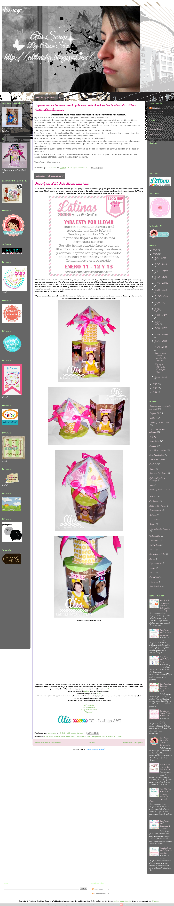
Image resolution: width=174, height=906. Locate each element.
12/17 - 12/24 (160, 257)
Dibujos (152, 524)
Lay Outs (152, 464)
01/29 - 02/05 (161, 334)
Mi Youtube (89, 705)
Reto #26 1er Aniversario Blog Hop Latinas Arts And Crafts (165, 605)
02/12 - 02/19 (161, 328)
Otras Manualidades (157, 554)
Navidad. (152, 446)
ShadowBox (154, 519)
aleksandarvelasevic (122, 901)
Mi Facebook (89, 707)
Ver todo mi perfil (156, 111)
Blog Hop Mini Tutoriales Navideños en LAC (165, 687)
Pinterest (89, 712)
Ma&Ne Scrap (154, 545)
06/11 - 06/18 (161, 277)
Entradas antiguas (133, 742)
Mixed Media (154, 441)
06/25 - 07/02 (161, 270)
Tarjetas (152, 418)
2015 (155, 388)
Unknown (156, 108)
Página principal (155, 124)
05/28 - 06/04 (161, 283)
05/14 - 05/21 (161, 289)
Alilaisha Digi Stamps (157, 506)
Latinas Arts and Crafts (117, 689)
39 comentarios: (75, 733)
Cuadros (152, 469)
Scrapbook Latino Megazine (159, 528)
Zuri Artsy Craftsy (156, 455)
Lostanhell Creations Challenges (157, 479)
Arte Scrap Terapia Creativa (159, 489)
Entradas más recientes (48, 742)
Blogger (155, 901)
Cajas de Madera (155, 563)
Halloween (153, 496)
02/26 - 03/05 (158, 322)
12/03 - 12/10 (161, 264)
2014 (155, 392)
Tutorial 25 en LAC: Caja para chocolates (166, 850)
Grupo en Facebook (156, 129)
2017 (155, 254)
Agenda (152, 559)
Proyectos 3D (98, 736)
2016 (155, 384)
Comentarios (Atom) (95, 749)
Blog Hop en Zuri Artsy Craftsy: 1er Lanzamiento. (165, 741)
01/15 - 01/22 (161, 341)
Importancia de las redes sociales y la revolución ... (160, 357)
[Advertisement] (12, 608)
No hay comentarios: (78, 168)
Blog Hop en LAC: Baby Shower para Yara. (62, 183)
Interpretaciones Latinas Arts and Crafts (72, 736)
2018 (155, 250)
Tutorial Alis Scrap (114, 736)
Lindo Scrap (154, 577)
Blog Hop (48, 736)
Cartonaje (153, 515)
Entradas (97, 889)
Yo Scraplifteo (154, 536)
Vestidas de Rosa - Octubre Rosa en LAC (165, 713)
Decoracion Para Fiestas (158, 473)
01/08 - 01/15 (161, 347)
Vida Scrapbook (155, 586)
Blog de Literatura (89, 710)
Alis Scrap (11, 10)
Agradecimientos (155, 510)
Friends (152, 572)
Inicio (92, 742)
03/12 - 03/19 (161, 315)
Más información (128, 904)
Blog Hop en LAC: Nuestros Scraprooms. (165, 632)
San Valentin (154, 501)
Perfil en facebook (156, 134)
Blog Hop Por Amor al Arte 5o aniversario (165, 767)
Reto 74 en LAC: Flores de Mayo (165, 659)
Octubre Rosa (154, 549)
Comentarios (99, 894)
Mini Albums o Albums (158, 450)
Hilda (99, 693)
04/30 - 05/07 (161, 296)
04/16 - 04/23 (161, 302)
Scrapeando (153, 581)
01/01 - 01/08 (161, 376)
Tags (151, 485)
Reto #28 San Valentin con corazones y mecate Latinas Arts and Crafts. (160, 795)
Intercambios (154, 540)
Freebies (152, 568)
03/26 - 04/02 (158, 310)
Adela (86, 691)
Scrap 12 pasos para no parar (160, 422)
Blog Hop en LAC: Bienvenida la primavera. (165, 824)
